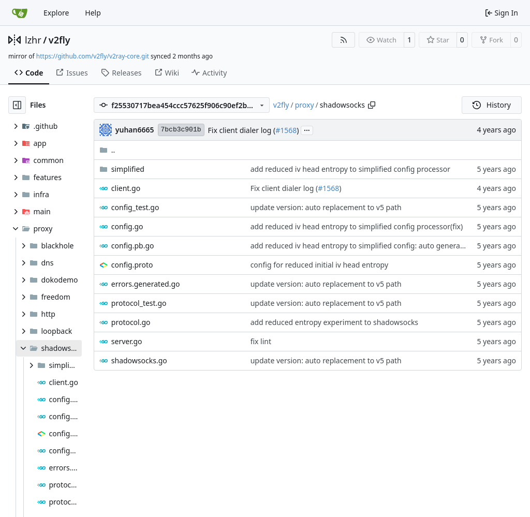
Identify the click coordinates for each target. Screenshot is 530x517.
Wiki (167, 73)
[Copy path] (371, 105)
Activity (209, 73)
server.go (126, 341)
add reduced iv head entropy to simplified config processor (350, 169)
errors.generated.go (145, 284)
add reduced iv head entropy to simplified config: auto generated (361, 245)
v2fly (59, 40)
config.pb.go (132, 245)
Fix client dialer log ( (242, 130)
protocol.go (131, 322)
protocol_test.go (139, 303)
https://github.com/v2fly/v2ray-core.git (92, 56)
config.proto (132, 265)
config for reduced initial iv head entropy (319, 265)
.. (107, 150)
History (492, 105)
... (307, 129)
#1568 (286, 130)
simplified (127, 169)
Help (93, 13)
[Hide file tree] (17, 105)
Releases (121, 73)
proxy (304, 105)
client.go (125, 188)
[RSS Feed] (344, 40)
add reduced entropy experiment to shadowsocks (334, 322)
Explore (56, 13)
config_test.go (135, 207)
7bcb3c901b (181, 130)
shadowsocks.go (139, 360)
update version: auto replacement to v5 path (326, 207)
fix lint (261, 341)
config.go (127, 226)
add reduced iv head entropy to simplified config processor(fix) (357, 226)
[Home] (19, 13)
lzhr (33, 40)
